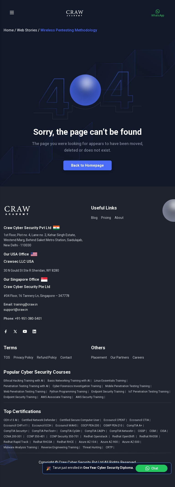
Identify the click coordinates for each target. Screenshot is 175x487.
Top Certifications (22, 411)
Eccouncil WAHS (67, 425)
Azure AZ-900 (109, 442)
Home (9, 30)
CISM (153, 431)
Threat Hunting (93, 447)
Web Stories (27, 30)
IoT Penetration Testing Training (149, 391)
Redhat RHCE (66, 442)
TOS (7, 357)
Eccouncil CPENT (115, 420)
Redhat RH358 (149, 436)
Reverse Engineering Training (60, 447)
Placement (99, 357)
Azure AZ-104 (88, 442)
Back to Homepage (87, 165)
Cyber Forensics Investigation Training (78, 386)
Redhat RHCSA (43, 442)
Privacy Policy (23, 357)
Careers (138, 357)
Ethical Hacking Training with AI (24, 380)
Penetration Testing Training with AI (27, 386)
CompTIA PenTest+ (44, 431)
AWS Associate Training (57, 397)
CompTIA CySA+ (71, 431)
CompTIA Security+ (16, 431)
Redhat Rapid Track (17, 442)
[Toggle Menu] (12, 12)
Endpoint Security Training (108, 391)
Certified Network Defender (39, 420)
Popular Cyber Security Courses (37, 372)
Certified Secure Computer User (80, 420)
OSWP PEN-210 (113, 425)
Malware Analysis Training (21, 447)
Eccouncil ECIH (42, 425)
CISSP (142, 431)
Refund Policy (47, 357)
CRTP (110, 447)
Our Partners (120, 357)
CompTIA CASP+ (96, 431)
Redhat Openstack (97, 436)
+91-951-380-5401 (28, 318)
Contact (66, 357)
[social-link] (6, 331)
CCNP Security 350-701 (65, 436)
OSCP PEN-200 (91, 425)
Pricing (106, 217)
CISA (164, 431)
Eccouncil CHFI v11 (16, 425)
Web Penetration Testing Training (25, 391)
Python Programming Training (69, 391)
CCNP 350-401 (37, 436)
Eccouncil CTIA (140, 420)
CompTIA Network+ (122, 431)
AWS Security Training (90, 397)
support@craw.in (16, 309)
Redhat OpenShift (124, 436)
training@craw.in (26, 304)
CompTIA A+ (135, 425)
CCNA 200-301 (14, 436)
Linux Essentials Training (110, 380)
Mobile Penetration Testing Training (128, 386)
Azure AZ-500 (131, 442)
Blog (94, 217)
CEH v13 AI (11, 420)
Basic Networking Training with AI (69, 380)
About (119, 217)
